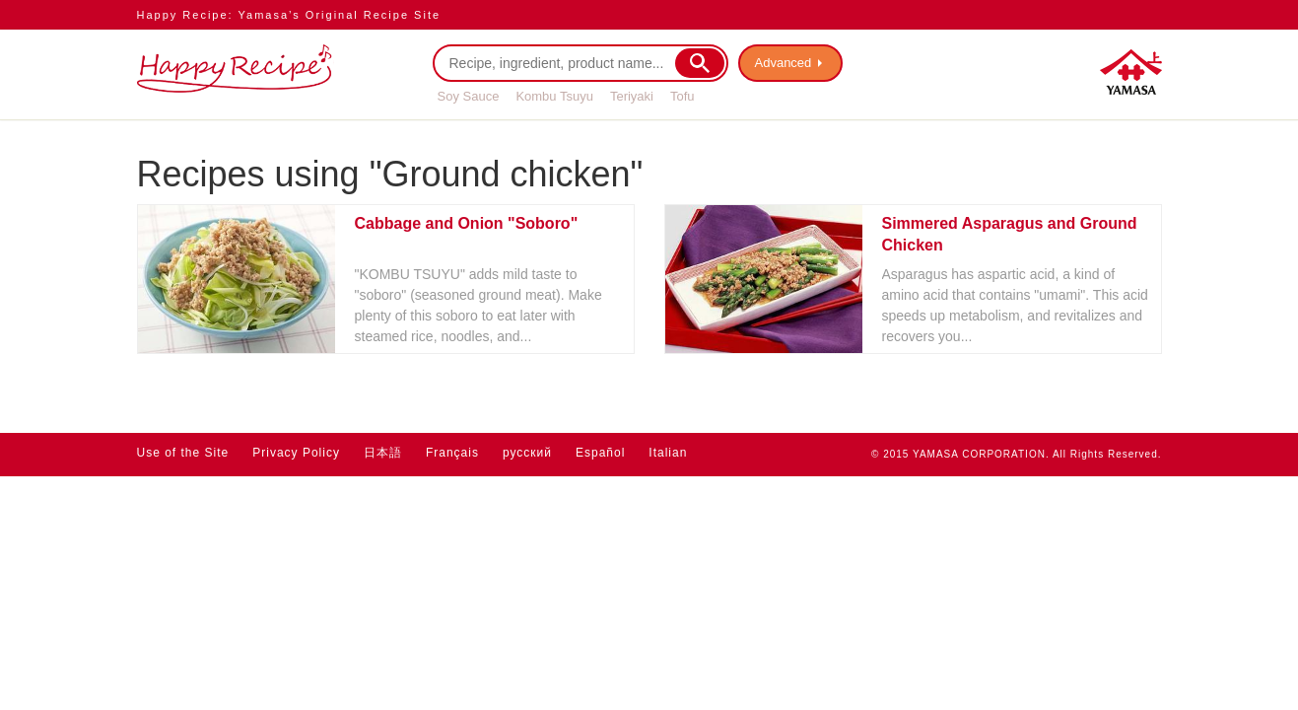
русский (527, 453)
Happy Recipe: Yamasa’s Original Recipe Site (289, 15)
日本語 (383, 453)
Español (600, 453)
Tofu (682, 96)
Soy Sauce (469, 96)
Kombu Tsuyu (554, 96)
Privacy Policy (296, 453)
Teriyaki (631, 96)
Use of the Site (183, 453)
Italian (668, 453)
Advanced (783, 62)
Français (452, 453)
